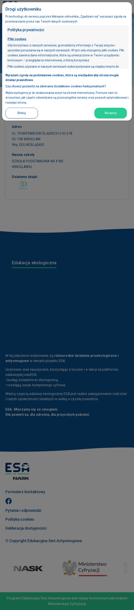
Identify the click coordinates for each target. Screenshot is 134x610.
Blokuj (22, 113)
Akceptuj (111, 113)
